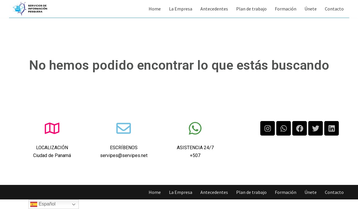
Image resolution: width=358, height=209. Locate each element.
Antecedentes (214, 9)
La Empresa (180, 9)
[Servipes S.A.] (29, 8)
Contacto (334, 9)
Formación (285, 9)
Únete (310, 9)
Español (42, 204)
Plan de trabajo (251, 9)
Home (155, 9)
